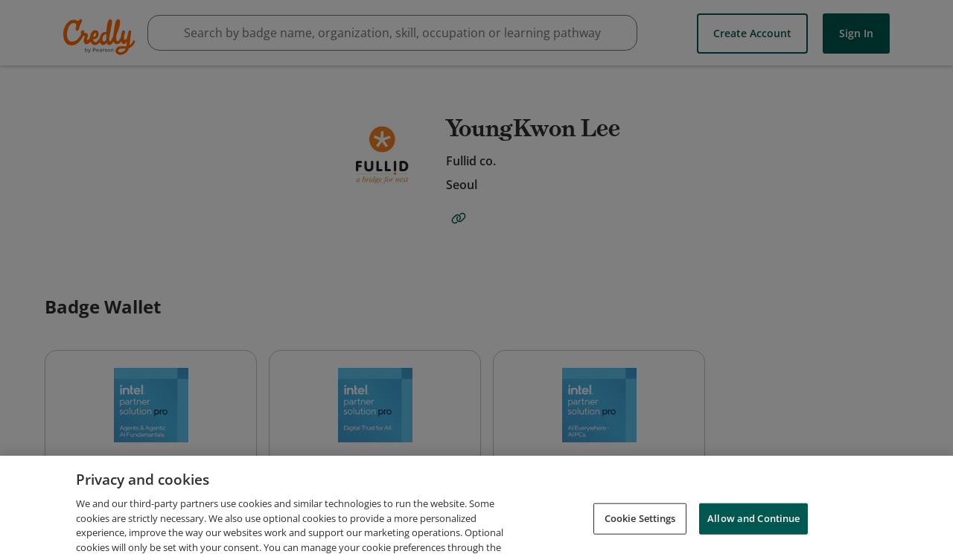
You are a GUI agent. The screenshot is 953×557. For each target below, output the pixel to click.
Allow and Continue (753, 537)
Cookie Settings (640, 537)
